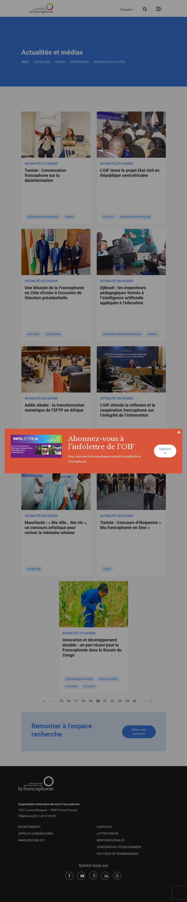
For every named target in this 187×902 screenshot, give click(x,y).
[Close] (178, 432)
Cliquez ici (165, 450)
